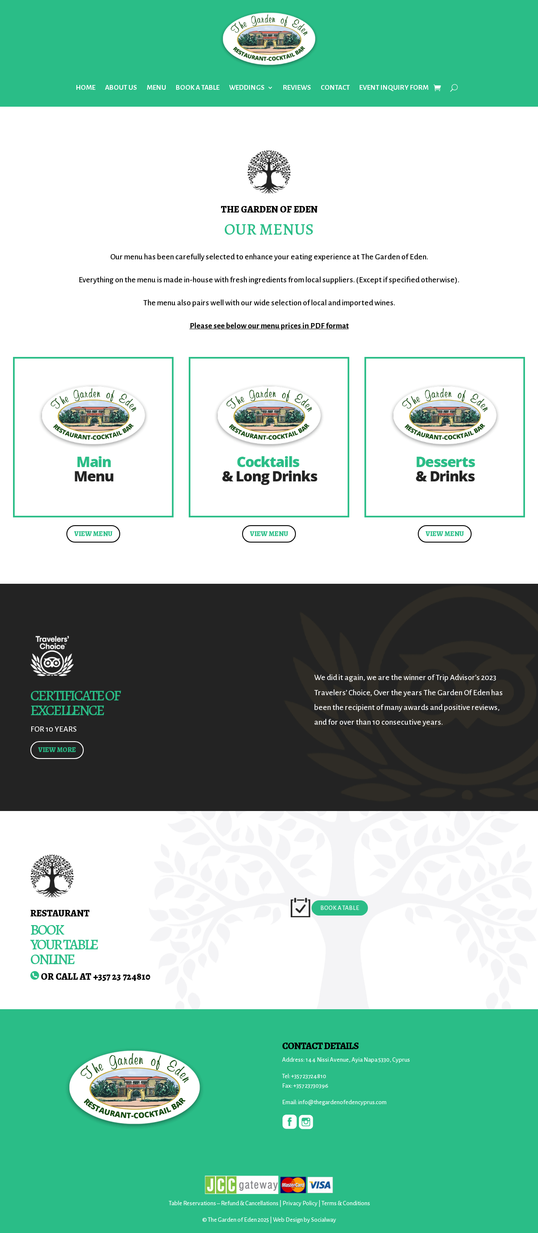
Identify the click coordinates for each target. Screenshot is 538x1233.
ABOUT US (121, 87)
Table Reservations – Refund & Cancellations (224, 1203)
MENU (156, 87)
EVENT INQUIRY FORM (394, 87)
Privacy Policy (300, 1203)
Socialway (323, 1220)
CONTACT (335, 87)
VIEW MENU (93, 534)
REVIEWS (297, 87)
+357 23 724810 (122, 976)
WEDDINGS (247, 87)
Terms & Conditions (345, 1203)
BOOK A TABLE (198, 87)
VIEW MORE (57, 750)
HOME (85, 87)
